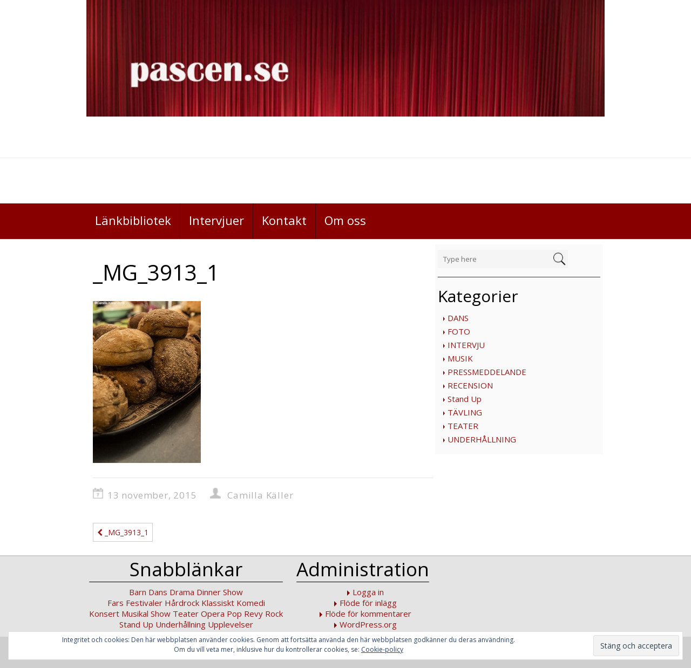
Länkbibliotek (133, 220)
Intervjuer (216, 220)
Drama (182, 592)
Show (161, 613)
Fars (115, 602)
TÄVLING (465, 412)
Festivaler (144, 602)
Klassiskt (217, 602)
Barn (137, 592)
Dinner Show (220, 592)
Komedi (250, 602)
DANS (458, 317)
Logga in (368, 592)
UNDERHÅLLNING (482, 439)
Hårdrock (182, 602)
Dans (157, 592)
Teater (186, 613)
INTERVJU (466, 344)
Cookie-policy (382, 649)
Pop (234, 613)
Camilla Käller (260, 495)
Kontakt (284, 220)
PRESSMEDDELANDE (487, 371)
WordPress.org (368, 624)
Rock (274, 613)
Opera (213, 613)
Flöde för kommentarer (368, 613)
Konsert (104, 613)
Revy (253, 613)
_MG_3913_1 (122, 532)
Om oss (345, 220)
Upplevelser (230, 624)
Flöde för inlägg (368, 602)
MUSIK (460, 358)
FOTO (459, 331)
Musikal (134, 613)
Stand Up (465, 398)
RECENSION (470, 385)
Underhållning (180, 624)
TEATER (463, 425)
